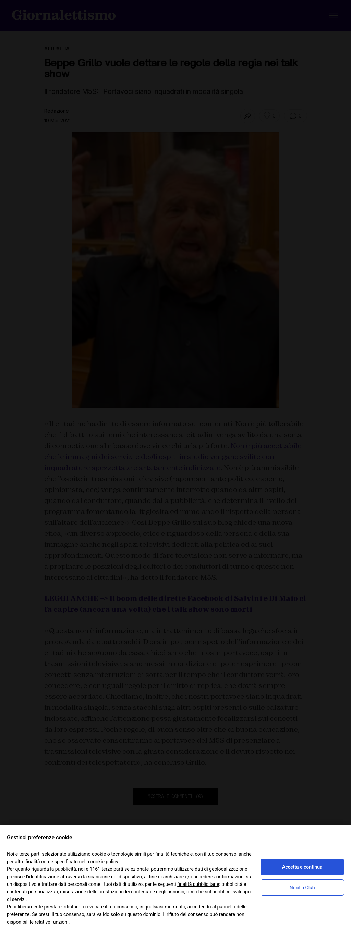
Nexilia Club (302, 887)
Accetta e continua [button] (302, 867)
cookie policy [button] (104, 861)
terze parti (112, 869)
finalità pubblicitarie (198, 884)
